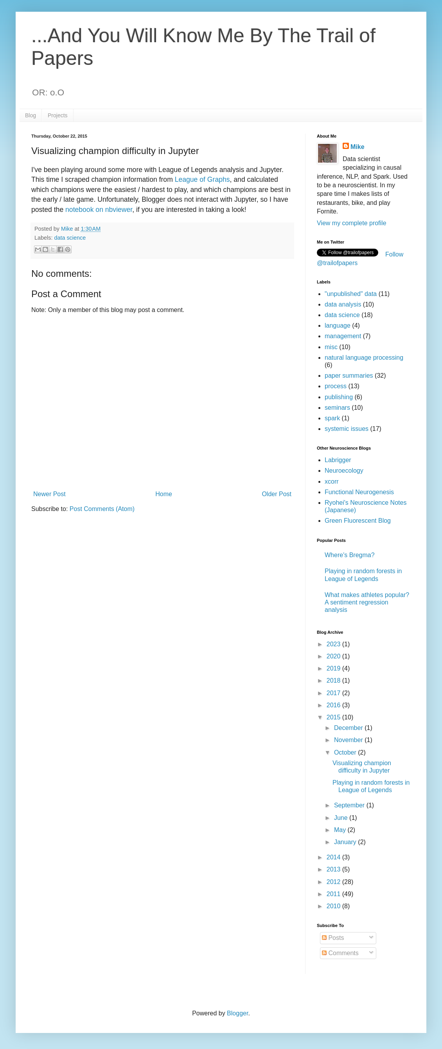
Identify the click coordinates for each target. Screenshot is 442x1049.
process (336, 386)
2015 (334, 717)
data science (70, 238)
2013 (334, 869)
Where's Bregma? (350, 555)
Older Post (276, 494)
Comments (340, 953)
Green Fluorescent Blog (358, 520)
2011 (334, 894)
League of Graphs (202, 179)
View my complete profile (351, 223)
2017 (334, 693)
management (343, 336)
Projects (58, 115)
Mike (357, 146)
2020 (334, 656)
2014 (334, 857)
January (346, 842)
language (337, 325)
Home (163, 494)
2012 (334, 882)
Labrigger (338, 460)
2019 (334, 668)
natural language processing (364, 357)
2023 (334, 644)
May (341, 830)
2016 (334, 705)
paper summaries (349, 375)
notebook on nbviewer (98, 209)
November (349, 740)
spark (332, 418)
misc (331, 347)
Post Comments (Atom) (102, 509)
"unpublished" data (351, 293)
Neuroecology (344, 470)
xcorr (332, 481)
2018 (334, 680)
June (341, 817)
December (349, 727)
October (346, 752)
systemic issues (346, 428)
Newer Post (49, 494)
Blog (30, 115)
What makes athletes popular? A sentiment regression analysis (367, 602)
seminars (337, 407)
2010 (334, 906)
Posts (333, 937)
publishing (339, 397)
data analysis (343, 304)
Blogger (237, 1013)
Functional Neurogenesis (359, 492)
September (350, 805)
